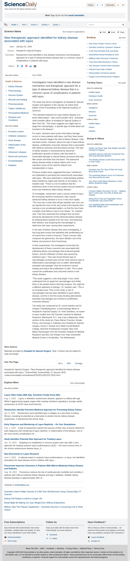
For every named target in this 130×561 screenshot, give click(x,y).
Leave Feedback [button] (97, 537)
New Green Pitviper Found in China (102, 44)
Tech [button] (24, 25)
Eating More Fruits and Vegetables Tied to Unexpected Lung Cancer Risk (105, 200)
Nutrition (92, 131)
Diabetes (12, 165)
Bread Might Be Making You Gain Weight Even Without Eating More (34, 503)
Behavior (92, 112)
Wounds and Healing (17, 100)
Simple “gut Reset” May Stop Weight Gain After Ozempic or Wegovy (107, 149)
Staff (42, 548)
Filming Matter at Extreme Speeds (102, 73)
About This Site (32, 548)
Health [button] (14, 25)
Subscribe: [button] (110, 5)
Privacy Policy (71, 548)
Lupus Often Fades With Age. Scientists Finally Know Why (32, 395)
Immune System (15, 95)
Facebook (53, 535)
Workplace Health (96, 96)
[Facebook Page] (97, 5)
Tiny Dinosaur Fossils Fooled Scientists (104, 66)
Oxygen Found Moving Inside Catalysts (104, 77)
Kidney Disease (15, 86)
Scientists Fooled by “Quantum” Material (104, 47)
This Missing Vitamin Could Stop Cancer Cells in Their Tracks (107, 161)
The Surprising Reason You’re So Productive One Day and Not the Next (106, 176)
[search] (123, 25)
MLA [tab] (60, 363)
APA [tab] (69, 363)
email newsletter (76, 15)
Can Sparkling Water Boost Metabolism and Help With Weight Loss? (106, 205)
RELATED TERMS (11, 126)
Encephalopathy (15, 161)
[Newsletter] (123, 5)
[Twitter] (22, 66)
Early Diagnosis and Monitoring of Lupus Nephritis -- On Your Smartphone (40, 424)
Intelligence (93, 108)
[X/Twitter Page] (102, 5)
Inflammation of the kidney (16, 146)
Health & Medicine (13, 81)
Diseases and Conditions (14, 118)
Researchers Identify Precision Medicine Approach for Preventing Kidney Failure (43, 410)
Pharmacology (14, 91)
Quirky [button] (56, 25)
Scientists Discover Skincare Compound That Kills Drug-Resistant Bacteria (106, 155)
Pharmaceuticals (15, 104)
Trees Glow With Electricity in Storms (103, 62)
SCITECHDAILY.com (22, 485)
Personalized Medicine (18, 113)
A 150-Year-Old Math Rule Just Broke (103, 51)
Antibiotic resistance (17, 136)
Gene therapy (14, 140)
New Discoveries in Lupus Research (21, 454)
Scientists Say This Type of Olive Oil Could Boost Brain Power (105, 170)
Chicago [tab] (78, 363)
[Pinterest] (26, 66)
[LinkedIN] (30, 66)
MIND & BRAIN (92, 104)
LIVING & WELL (92, 119)
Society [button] (45, 25)
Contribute (50, 548)
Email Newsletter (14, 537)
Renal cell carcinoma (17, 156)
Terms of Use (99, 548)
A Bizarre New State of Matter (100, 69)
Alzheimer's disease (17, 152)
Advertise (60, 548)
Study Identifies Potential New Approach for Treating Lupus (32, 439)
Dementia (92, 116)
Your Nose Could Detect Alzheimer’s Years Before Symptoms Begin (105, 182)
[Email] (34, 66)
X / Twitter (53, 538)
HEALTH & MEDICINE (94, 88)
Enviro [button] (34, 25)
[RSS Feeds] (118, 5)
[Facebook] (17, 66)
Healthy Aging (94, 92)
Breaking (91, 37)
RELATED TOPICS (11, 75)
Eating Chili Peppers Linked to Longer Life (23, 498)
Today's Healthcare (16, 108)
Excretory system (16, 131)
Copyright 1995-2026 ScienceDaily (20, 552)
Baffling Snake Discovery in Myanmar (103, 58)
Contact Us (95, 541)
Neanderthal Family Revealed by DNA (104, 55)
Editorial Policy (86, 548)
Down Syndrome (95, 100)
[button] (102, 32)
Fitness (91, 127)
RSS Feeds (12, 541)
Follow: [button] (91, 5)
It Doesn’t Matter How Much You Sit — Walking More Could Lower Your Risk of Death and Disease (107, 193)
